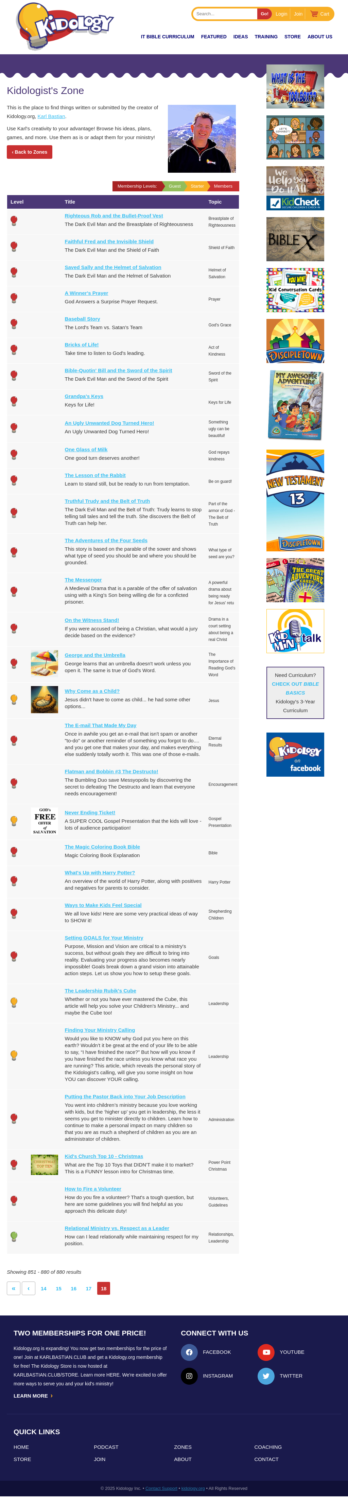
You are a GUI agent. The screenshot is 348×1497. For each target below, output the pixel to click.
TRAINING (266, 36)
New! (122, 36)
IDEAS (240, 36)
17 (89, 1288)
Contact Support (161, 1489)
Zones (183, 1448)
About (183, 1460)
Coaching (268, 1448)
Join (298, 14)
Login (281, 14)
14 (44, 1288)
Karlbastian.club (62, 1357)
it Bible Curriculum (167, 36)
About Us (320, 36)
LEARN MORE (34, 1395)
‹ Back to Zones (29, 152)
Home (21, 1448)
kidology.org (193, 1489)
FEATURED (214, 36)
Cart (324, 14)
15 (59, 1288)
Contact (267, 1460)
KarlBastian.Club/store (46, 1375)
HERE (113, 1375)
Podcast (106, 1448)
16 (73, 1288)
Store (292, 36)
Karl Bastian (51, 116)
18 (104, 1288)
